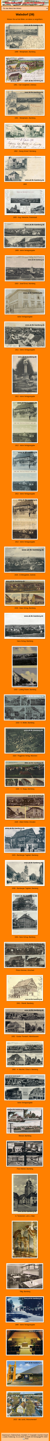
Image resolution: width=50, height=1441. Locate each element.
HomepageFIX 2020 (40, 1437)
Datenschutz (15, 1435)
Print (25, 1439)
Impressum (6, 1435)
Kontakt (24, 1435)
